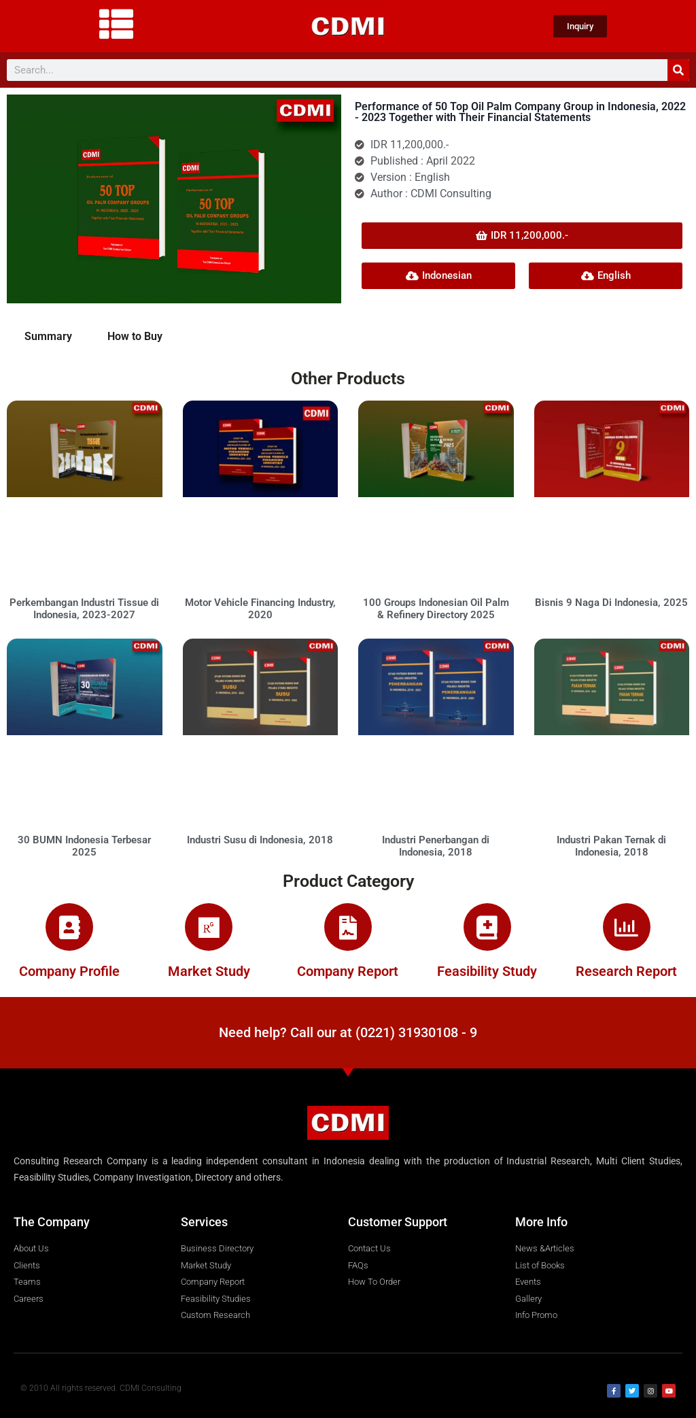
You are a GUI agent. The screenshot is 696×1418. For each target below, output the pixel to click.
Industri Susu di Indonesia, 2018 (260, 840)
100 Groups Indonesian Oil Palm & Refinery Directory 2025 (436, 608)
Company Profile (69, 971)
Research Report (626, 971)
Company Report (347, 971)
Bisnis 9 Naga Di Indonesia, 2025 (611, 602)
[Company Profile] (69, 927)
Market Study (209, 971)
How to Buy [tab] (134, 336)
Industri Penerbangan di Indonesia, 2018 (435, 846)
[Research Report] (626, 927)
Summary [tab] (48, 336)
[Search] (678, 70)
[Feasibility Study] (487, 927)
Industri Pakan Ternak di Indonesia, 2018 (611, 846)
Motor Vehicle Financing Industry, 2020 (260, 608)
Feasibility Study (487, 971)
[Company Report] (348, 927)
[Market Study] (208, 927)
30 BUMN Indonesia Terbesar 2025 (84, 846)
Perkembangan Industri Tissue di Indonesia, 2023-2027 (84, 608)
